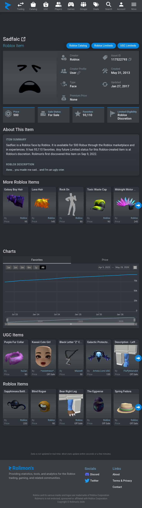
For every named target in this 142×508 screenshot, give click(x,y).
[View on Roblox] (23, 39)
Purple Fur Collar (14, 342)
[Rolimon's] (8, 6)
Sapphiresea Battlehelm (18, 391)
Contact (117, 486)
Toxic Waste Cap (97, 189)
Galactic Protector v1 (99, 342)
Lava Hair (37, 189)
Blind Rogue (39, 391)
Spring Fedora (123, 391)
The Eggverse (95, 391)
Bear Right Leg (68, 391)
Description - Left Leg (127, 342)
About (116, 474)
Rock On (64, 189)
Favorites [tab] (37, 259)
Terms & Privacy (122, 480)
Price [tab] (105, 259)
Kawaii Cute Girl (41, 342)
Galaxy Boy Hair (13, 189)
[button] (78, 46)
